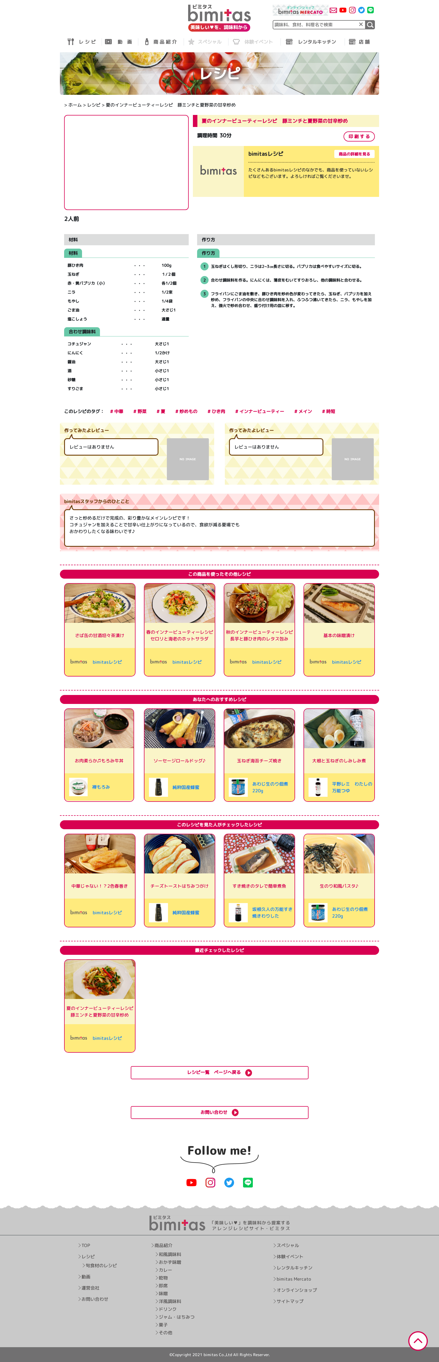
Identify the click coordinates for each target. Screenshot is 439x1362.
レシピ (94, 105)
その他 (165, 1333)
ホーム (75, 105)
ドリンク (168, 1309)
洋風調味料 (170, 1301)
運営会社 (90, 1288)
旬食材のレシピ (101, 1265)
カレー (165, 1270)
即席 (163, 1286)
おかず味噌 (170, 1262)
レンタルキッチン (294, 1268)
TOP (85, 1245)
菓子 (163, 1325)
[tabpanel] (286, 172)
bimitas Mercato (294, 1279)
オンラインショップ (297, 1290)
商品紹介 (164, 1245)
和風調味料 (170, 1254)
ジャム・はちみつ (177, 1317)
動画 (85, 1277)
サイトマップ (290, 1301)
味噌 (163, 1293)
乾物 (163, 1278)
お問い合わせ (94, 1299)
